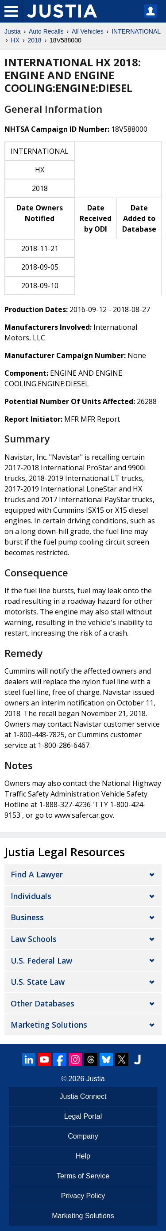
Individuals (31, 896)
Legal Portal (83, 1116)
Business (27, 917)
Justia (12, 31)
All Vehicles (88, 31)
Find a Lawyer (37, 874)
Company (83, 1136)
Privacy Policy (83, 1196)
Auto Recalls (46, 31)
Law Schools (34, 939)
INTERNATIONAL (136, 31)
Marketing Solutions (49, 1024)
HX (15, 40)
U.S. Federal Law (41, 960)
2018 (34, 40)
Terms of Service (83, 1176)
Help (83, 1156)
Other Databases (42, 1003)
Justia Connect (83, 1096)
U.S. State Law (38, 981)
